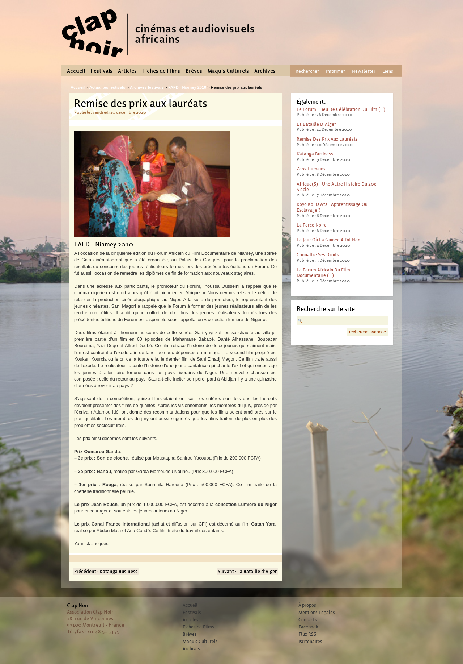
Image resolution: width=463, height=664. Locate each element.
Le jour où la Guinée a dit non (328, 239)
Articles (127, 71)
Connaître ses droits (318, 254)
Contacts (307, 620)
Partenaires (310, 641)
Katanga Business (315, 154)
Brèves (194, 71)
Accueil (76, 71)
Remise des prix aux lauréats (327, 139)
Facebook (308, 627)
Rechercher (307, 71)
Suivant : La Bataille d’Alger (247, 571)
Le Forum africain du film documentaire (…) (323, 272)
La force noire (312, 225)
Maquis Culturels (228, 71)
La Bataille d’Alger (316, 124)
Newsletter (363, 71)
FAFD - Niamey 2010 (187, 87)
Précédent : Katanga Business (105, 571)
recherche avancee (367, 332)
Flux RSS (307, 634)
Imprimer (335, 71)
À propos (307, 605)
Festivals (101, 71)
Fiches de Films (161, 71)
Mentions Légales (316, 612)
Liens (387, 71)
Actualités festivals (107, 87)
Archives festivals (147, 87)
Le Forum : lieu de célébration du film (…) (341, 109)
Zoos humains (311, 168)
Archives (265, 71)
